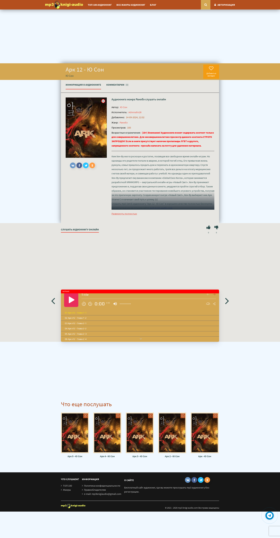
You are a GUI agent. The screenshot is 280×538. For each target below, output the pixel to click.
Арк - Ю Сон (204, 456)
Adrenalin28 (134, 112)
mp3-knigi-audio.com (160, 208)
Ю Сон (123, 107)
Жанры (67, 489)
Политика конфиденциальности (102, 485)
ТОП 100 (67, 485)
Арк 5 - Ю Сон (75, 456)
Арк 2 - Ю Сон (172, 456)
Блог (153, 4)
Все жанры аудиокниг (130, 4)
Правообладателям (95, 489)
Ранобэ (140, 99)
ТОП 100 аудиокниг (100, 4)
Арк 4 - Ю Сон (107, 456)
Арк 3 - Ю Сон (139, 456)
